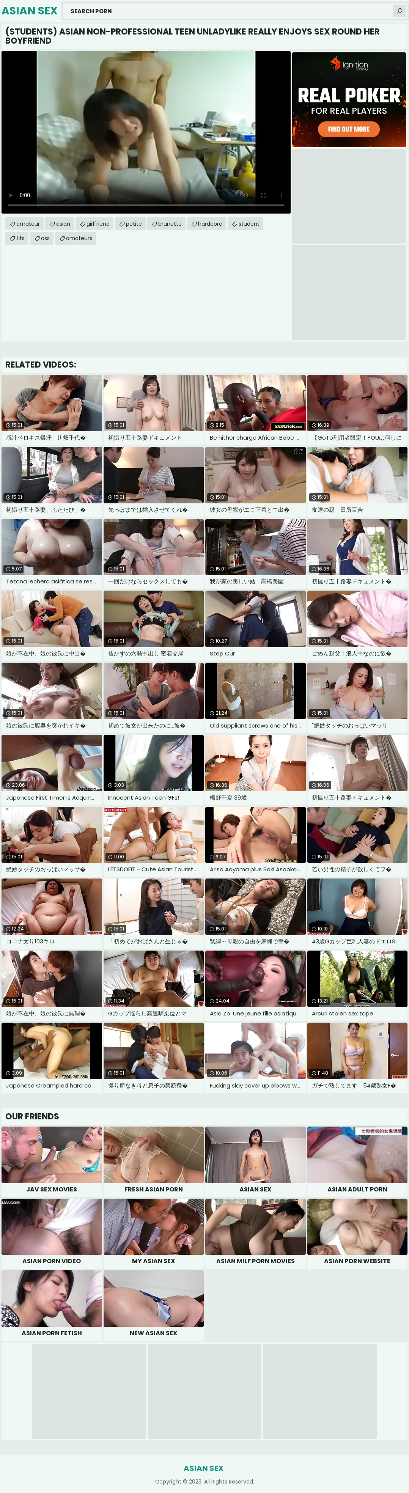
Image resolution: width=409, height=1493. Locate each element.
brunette (170, 224)
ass (45, 238)
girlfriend (98, 224)
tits (20, 238)
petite (134, 224)
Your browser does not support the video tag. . (146, 132)
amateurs (79, 238)
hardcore (210, 224)
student (249, 224)
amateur (28, 224)
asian (63, 224)
